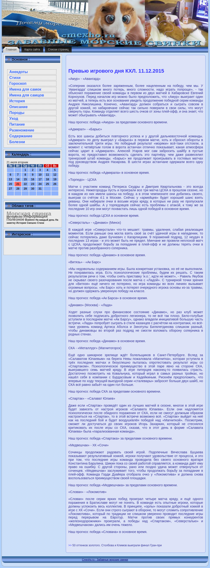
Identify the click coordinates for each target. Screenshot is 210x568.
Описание (18, 107)
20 (10, 184)
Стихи (15, 78)
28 (17, 188)
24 (40, 184)
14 (17, 179)
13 (10, 179)
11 (47, 174)
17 (40, 179)
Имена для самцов (26, 95)
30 (32, 188)
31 (40, 188)
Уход (13, 119)
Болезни (17, 142)
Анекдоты (18, 72)
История (17, 101)
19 (54, 179)
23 (32, 184)
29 (25, 188)
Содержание (20, 136)
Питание (17, 124)
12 (54, 174)
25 (47, 184)
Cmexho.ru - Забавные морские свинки (105, 559)
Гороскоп (18, 83)
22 (25, 184)
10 (40, 174)
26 (54, 184)
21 (17, 184)
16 (32, 179)
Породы (16, 113)
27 (10, 188)
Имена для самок (25, 89)
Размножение (21, 130)
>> (70, 545)
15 (25, 179)
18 (47, 179)
